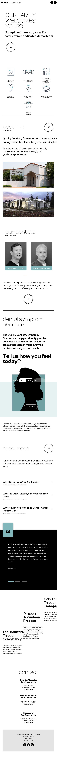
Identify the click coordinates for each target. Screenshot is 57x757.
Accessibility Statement (28, 736)
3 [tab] (24, 581)
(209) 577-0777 (28, 682)
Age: (36, 380)
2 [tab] (17, 581)
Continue (30, 406)
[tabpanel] (16, 256)
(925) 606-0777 (28, 715)
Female (29, 380)
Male (22, 380)
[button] (51, 2)
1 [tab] (11, 581)
